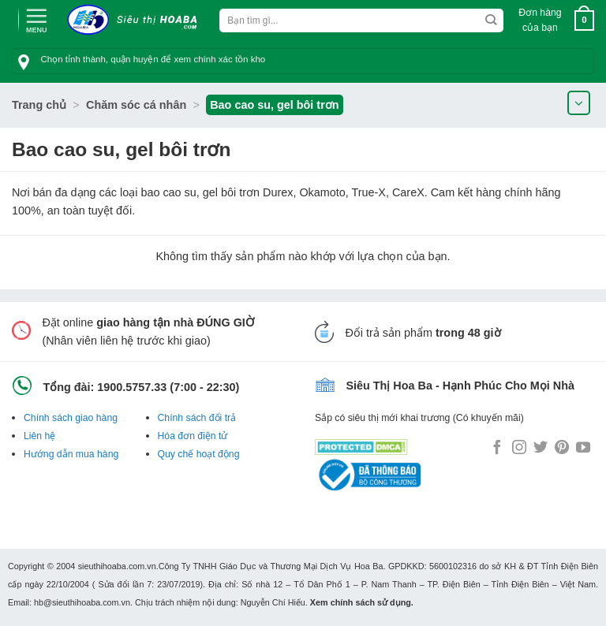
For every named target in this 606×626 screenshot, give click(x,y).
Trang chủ (39, 105)
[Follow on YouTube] (583, 448)
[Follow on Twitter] (540, 448)
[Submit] (491, 20)
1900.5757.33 (131, 387)
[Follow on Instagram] (519, 448)
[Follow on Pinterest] (562, 448)
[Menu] (36, 19)
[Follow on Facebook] (497, 448)
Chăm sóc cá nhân (136, 105)
